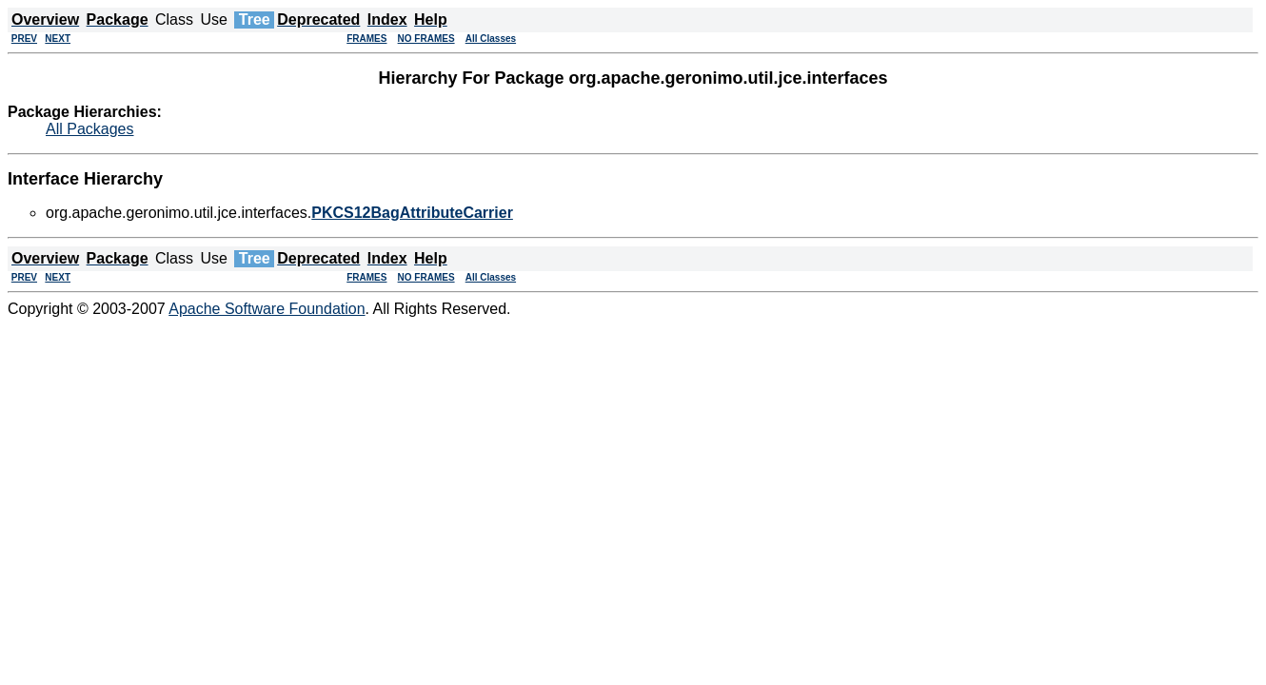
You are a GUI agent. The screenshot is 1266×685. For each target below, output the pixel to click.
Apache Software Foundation (266, 309)
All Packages (90, 129)
